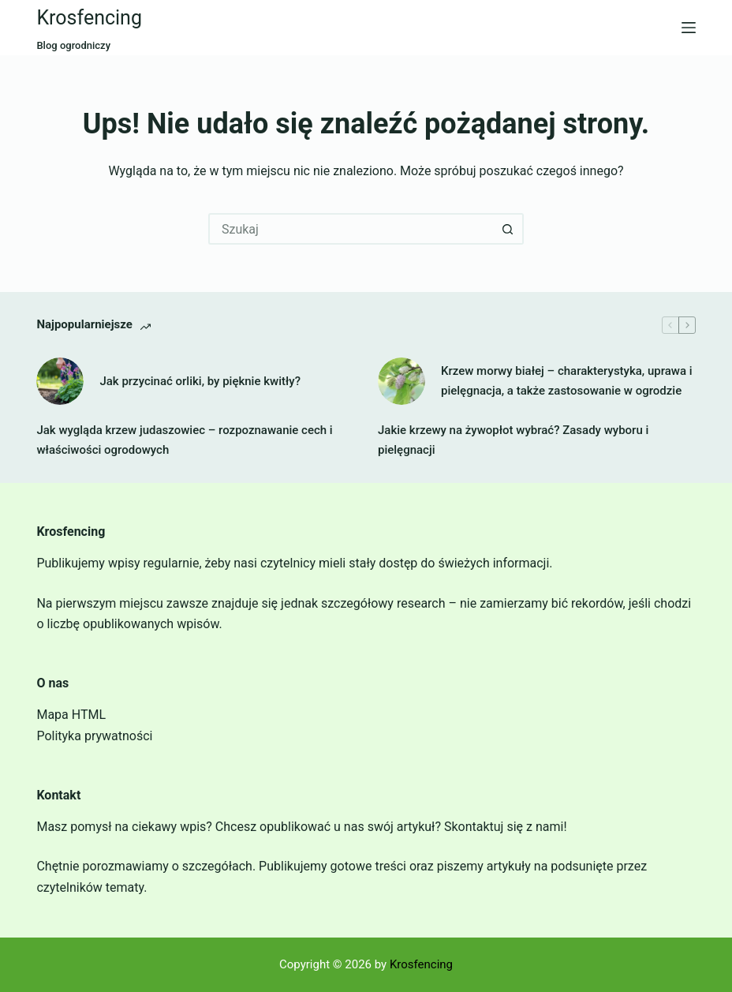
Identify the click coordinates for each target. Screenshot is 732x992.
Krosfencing (89, 17)
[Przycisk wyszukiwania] (508, 229)
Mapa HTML (71, 714)
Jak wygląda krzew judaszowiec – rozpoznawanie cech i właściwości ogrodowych (184, 440)
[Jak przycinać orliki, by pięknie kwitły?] (60, 381)
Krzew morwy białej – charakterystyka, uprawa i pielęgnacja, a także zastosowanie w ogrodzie (567, 381)
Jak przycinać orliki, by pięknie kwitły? (200, 381)
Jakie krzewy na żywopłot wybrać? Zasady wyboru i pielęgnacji (513, 440)
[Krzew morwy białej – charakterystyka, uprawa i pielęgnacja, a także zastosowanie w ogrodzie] (401, 381)
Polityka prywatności (94, 735)
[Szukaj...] (350, 229)
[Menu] (689, 28)
